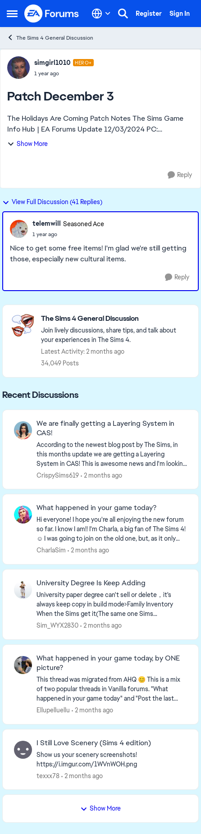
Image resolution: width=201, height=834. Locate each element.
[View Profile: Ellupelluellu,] (23, 665)
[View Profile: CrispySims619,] (23, 430)
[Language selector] (101, 14)
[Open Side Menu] (12, 13)
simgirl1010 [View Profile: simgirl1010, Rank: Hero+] (52, 63)
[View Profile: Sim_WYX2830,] (23, 590)
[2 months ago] (101, 475)
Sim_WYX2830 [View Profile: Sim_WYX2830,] (57, 625)
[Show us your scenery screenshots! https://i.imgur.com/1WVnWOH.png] (112, 759)
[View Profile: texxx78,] (23, 750)
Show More (27, 144)
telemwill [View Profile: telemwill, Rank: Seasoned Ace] (46, 223)
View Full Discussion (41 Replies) (52, 202)
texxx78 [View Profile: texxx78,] (48, 775)
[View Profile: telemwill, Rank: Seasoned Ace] (19, 229)
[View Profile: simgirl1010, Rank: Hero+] (18, 67)
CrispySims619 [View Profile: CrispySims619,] (58, 475)
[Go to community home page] (51, 14)
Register (149, 13)
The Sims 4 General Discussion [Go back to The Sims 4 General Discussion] (50, 37)
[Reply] (180, 175)
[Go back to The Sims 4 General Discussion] (115, 319)
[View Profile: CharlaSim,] (23, 515)
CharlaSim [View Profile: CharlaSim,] (51, 550)
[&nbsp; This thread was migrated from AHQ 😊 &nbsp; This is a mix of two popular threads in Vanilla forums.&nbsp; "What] (112, 689)
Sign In (179, 13)
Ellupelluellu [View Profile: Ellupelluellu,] (53, 710)
